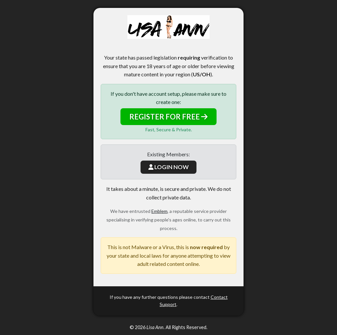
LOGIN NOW (168, 167)
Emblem (159, 211)
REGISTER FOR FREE (168, 116)
